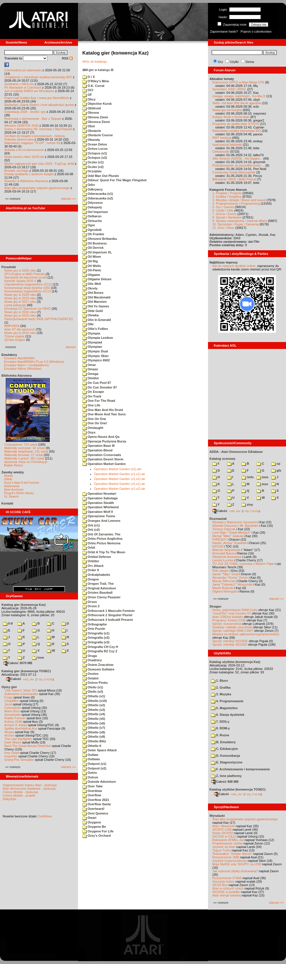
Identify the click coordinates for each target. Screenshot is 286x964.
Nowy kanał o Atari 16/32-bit (24, 156)
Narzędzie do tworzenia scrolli (25, 277)
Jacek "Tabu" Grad (225, 574)
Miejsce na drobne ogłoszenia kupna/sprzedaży (245, 634)
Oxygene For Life (98, 831)
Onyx (89, 432)
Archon (9, 735)
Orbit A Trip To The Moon (103, 552)
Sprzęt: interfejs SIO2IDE (230, 641)
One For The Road (98, 400)
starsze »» (68, 198)
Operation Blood (97, 450)
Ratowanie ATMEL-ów (228, 840)
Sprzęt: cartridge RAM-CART (232, 630)
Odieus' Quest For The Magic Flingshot (114, 180)
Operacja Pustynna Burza (104, 441)
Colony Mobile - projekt (19, 795)
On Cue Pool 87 (96, 382)
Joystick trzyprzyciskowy (229, 860)
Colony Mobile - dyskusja (20, 792)
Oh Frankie (93, 234)
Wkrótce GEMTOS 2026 (21, 125)
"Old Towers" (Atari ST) (20, 690)
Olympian (92, 346)
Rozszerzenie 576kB (227, 878)
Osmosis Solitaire (98, 669)
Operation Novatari (99, 493)
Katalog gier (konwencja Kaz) (23, 604)
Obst (88, 126)
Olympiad (92, 342)
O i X (88, 77)
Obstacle (91, 130)
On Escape (93, 391)
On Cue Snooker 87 (99, 387)
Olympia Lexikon (97, 337)
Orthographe (94, 624)
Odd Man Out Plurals (100, 176)
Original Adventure (99, 588)
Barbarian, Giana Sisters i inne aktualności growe (39, 105)
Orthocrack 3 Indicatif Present (107, 619)
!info (248, 477)
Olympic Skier (95, 356)
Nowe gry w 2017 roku (20, 301)
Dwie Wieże (12, 742)
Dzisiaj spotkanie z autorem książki (29, 174)
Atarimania (11, 486)
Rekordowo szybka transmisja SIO (236, 130)
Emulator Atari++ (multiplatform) (26, 365)
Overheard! (93, 808)
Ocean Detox (94, 144)
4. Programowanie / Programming (236, 203)
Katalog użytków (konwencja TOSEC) (237, 789)
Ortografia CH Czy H (100, 647)
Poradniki (8, 267)
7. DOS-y (220, 721)
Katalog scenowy (222, 458)
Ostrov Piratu (95, 682)
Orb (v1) (91, 525)
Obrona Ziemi (95, 117)
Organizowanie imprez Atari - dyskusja (30, 785)
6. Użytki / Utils (222, 210)
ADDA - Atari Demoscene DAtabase (236, 451)
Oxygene (91, 822)
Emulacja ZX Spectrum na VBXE (27, 308)
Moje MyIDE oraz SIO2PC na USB (236, 864)
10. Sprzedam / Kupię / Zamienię (235, 224)
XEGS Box (220, 885)
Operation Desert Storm (102, 459)
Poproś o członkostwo (256, 31)
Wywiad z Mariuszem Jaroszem (234, 522)
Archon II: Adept (16, 725)
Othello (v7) (93, 727)
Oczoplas (92, 171)
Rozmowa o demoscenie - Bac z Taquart (32, 118)
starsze (71, 347)
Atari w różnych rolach (228, 888)
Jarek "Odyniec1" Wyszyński (232, 584)
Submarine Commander (21, 694)
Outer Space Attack (99, 750)
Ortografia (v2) (95, 637)
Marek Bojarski (222, 588)
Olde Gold (92, 311)
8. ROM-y (220, 728)
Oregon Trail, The (98, 583)
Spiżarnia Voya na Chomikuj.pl (25, 462)
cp (275, 463)
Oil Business (94, 243)
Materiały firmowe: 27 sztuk (23, 455)
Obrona (90, 112)
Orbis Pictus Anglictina (102, 538)
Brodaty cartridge (16, 170)
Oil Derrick (93, 247)
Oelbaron (91, 216)
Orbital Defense (96, 556)
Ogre (88, 225)
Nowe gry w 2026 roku (20, 270)
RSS (67, 58)
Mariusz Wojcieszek (226, 550)
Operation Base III (98, 445)
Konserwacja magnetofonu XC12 (27, 291)
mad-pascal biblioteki (227, 144)
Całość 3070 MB (17, 663)
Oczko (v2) (93, 167)
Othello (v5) (93, 718)
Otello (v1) (92, 687)
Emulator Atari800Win (19, 358)
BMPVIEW (11, 326)
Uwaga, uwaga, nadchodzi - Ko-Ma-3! (238, 96)
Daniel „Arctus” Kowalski (229, 543)
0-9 (8, 623)
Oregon (90, 579)
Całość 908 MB (225, 781)
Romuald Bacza (223, 553)
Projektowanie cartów (227, 843)
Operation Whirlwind (100, 507)
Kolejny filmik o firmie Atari (230, 117)
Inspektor (10, 756)
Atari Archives (13, 489)
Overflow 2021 (95, 800)
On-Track (91, 396)
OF (87, 94)
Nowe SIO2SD (222, 833)
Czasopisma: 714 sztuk (20, 444)
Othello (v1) (93, 696)
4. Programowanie (227, 701)
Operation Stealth (98, 503)
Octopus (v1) (94, 153)
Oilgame (91, 275)
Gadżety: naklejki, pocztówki (232, 627)
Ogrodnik (92, 229)
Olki (88, 324)
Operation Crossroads (101, 455)
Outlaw (90, 754)
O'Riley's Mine (95, 81)
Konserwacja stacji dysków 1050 (27, 287)
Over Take (92, 786)
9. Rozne (220, 735)
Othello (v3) (93, 709)
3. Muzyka (221, 694)
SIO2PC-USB (222, 829)
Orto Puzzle (93, 628)
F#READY (219, 539)
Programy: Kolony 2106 (229, 620)
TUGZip (48, 679)
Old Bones (92, 292)
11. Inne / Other (223, 227)
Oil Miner (91, 256)
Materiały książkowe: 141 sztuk (26, 451)
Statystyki (9, 799)
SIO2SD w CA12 (224, 836)
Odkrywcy (92, 189)
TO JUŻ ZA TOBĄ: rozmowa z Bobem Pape (243, 563)
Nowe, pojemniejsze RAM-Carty (234, 610)
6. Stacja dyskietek (227, 714)
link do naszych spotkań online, (234, 266)
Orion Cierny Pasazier (101, 597)
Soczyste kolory (223, 881)
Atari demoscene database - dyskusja (29, 788)
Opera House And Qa (100, 436)
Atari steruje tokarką (226, 895)
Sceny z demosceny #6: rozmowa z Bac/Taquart (38, 129)
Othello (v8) (93, 732)
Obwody (91, 139)
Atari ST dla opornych (19, 329)
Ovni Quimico (95, 813)
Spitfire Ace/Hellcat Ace (20, 728)
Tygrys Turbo (221, 850)
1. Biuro (219, 680)
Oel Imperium (95, 212)
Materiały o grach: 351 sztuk (24, 458)
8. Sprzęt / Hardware (227, 217)
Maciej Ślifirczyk (223, 581)
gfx (276, 470)
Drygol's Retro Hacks (19, 493)
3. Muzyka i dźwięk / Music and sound (239, 200)
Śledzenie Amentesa (226, 556)
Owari (89, 817)
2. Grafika (221, 687)
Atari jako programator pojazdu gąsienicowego (37, 188)
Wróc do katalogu (94, 61)
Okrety (90, 288)
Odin (88, 184)
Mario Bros (12, 711)
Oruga (89, 655)
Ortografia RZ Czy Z (99, 651)
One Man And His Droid (102, 410)
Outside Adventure (99, 781)
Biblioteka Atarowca (16, 375)
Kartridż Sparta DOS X (20, 281)
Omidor (90, 378)
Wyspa (9, 732)
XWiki (8, 479)
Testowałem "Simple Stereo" (232, 853)
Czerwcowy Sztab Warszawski (233, 172)
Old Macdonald (96, 297)
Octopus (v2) (94, 157)
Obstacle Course (97, 135)
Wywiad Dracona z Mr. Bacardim (235, 525)
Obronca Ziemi (96, 122)
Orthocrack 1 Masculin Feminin (108, 610)
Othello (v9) (93, 736)
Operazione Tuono (98, 516)
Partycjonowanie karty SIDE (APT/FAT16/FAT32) (38, 319)
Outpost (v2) (94, 768)
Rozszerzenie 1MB (225, 857)
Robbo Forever (14, 718)
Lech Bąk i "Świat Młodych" (231, 532)
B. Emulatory (223, 742)
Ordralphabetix (96, 574)
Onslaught (92, 427)
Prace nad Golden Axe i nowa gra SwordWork (36, 98)
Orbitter (90, 561)
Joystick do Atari (223, 847)
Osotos (90, 673)
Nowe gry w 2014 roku (20, 333)
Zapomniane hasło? (224, 31)
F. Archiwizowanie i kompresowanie (240, 769)
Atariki (8, 475)
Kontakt (7, 503)
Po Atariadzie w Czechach (22, 87)
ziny (247, 504)
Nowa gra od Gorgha (227, 110)
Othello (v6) (93, 723)
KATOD (217, 546)
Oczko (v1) (93, 162)
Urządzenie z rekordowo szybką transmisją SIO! (38, 77)
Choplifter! (11, 701)
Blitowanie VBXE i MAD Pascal (234, 179)
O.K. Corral (93, 85)
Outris (89, 772)
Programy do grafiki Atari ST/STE (235, 124)
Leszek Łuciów (222, 560)
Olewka (90, 315)
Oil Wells (91, 266)
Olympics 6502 (96, 360)
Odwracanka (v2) (97, 198)
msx (262, 484)
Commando (12, 707)
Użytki (234, 61)
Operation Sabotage (100, 498)
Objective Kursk (97, 103)
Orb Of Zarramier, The (101, 534)
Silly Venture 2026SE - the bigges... (237, 158)
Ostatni (90, 678)
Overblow (92, 791)
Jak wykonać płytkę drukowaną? (235, 871)
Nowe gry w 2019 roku (20, 298)
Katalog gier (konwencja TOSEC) (26, 671)
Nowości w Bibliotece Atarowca (26, 181)
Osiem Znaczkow (97, 664)
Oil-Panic (91, 270)
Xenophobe (12, 714)
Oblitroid (91, 108)
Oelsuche (92, 221)
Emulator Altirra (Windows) (23, 368)
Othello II (91, 746)
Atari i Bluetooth (223, 826)
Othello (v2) (93, 705)
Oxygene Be (94, 826)
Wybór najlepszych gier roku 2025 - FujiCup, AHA (39, 163)
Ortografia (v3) (95, 642)
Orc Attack (92, 565)
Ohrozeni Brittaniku (99, 238)
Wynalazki (217, 815)
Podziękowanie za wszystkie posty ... (238, 165)
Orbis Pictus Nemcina (101, 543)
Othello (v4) (93, 714)
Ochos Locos (95, 148)
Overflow (91, 795)
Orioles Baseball (97, 592)
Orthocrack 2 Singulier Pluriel (107, 615)
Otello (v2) (92, 691)
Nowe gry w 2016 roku (20, 312)
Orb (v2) (91, 529)
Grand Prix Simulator (19, 759)
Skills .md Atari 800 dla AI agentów (236, 103)
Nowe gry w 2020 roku (20, 294)
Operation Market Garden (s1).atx (117, 469)
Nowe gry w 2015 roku (20, 315)
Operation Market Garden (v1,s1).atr (119, 474)
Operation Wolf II (97, 511)
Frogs (8, 697)
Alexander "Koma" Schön (230, 577)
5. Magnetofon (224, 708)
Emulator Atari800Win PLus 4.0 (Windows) (34, 361)
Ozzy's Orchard (96, 835)
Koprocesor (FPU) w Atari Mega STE (238, 82)
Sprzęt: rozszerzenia (226, 623)
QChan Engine (14, 339)
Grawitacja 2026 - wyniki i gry (25, 111)
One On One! (94, 423)
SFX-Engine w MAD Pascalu (24, 274)
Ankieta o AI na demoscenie (24, 150)
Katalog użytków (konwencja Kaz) (234, 662)
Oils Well (91, 283)
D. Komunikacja (225, 755)
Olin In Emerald (96, 320)
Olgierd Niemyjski (224, 591)
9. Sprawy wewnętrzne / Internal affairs (239, 221)
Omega (90, 373)
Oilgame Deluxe (97, 279)
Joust (8, 704)
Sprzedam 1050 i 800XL (229, 89)
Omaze (90, 369)
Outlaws (91, 759)
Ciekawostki (220, 151)
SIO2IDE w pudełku (226, 892)
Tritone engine (14, 336)
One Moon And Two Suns (104, 414)
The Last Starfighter (18, 739)
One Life (91, 405)
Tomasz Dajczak (223, 529)
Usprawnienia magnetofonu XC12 (28, 284)
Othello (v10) (94, 701)
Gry (220, 61)
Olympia (91, 333)
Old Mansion (94, 301)
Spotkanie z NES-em (19, 84)
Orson (89, 602)
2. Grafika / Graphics (227, 196)
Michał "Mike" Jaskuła (227, 536)
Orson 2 (91, 606)
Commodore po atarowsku (23, 70)
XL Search (11, 496)
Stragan (215, 606)
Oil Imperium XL (97, 252)
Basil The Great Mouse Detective (27, 746)
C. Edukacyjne (224, 748)
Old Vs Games (95, 306)
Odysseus (92, 202)
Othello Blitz (94, 741)
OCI (87, 90)
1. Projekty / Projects (227, 193)
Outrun (90, 777)
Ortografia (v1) (95, 633)
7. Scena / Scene (224, 214)
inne (38, 657)
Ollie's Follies (95, 328)
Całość (13, 679)
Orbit (88, 547)
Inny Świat (11, 752)
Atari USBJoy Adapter (227, 617)
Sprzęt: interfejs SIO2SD (229, 644)
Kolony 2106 (13, 721)
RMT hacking (221, 137)
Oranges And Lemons (101, 520)
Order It (90, 570)
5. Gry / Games (223, 207)
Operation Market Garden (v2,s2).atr (119, 488)
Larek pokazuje (15, 305)
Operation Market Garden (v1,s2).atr (119, 479)
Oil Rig (90, 261)
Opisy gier (9, 687)
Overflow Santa (96, 804)
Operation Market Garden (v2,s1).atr (119, 483)
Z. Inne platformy (226, 776)
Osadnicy (92, 660)
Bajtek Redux (13, 465)
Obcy (89, 99)
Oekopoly (92, 207)
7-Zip (39, 679)
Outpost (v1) (94, 763)
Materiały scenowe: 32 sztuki (24, 448)
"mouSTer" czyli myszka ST (231, 613)
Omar (89, 365)
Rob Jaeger (220, 570)
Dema (250, 61)
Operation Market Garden (104, 464)
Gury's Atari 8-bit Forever (21, 482)
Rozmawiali (218, 518)
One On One (94, 419)
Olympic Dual (95, 351)
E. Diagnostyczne (226, 762)
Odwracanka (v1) (97, 193)
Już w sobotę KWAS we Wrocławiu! (29, 91)
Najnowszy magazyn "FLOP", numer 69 (32, 143)
